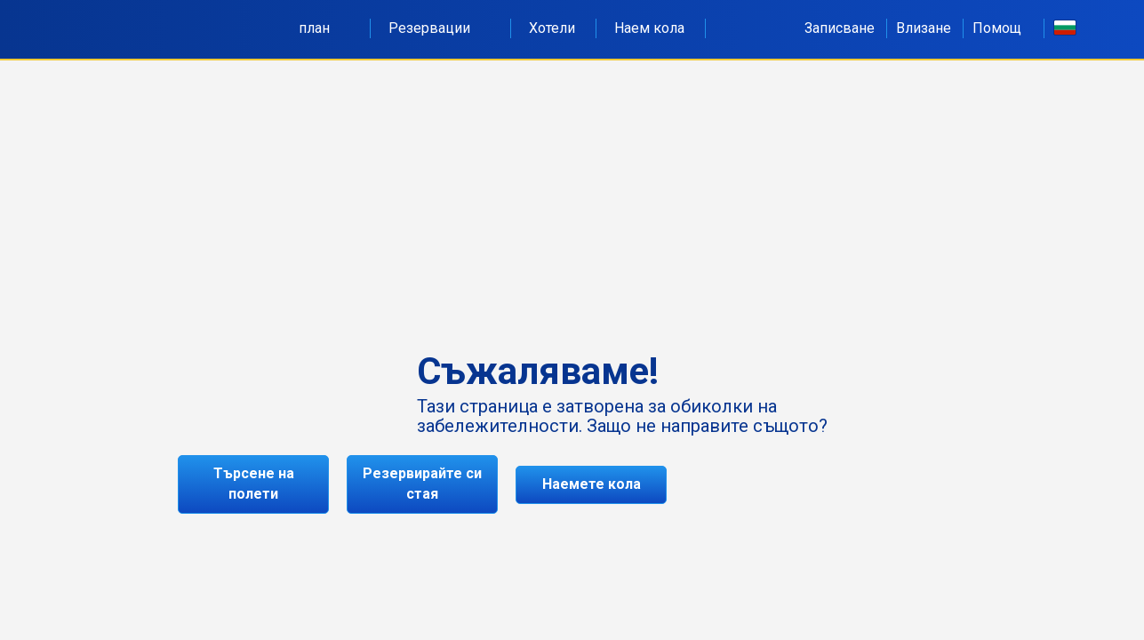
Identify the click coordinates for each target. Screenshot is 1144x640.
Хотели (552, 28)
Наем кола (649, 28)
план (324, 28)
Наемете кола (591, 484)
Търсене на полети (253, 483)
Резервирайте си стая (422, 483)
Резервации (439, 28)
